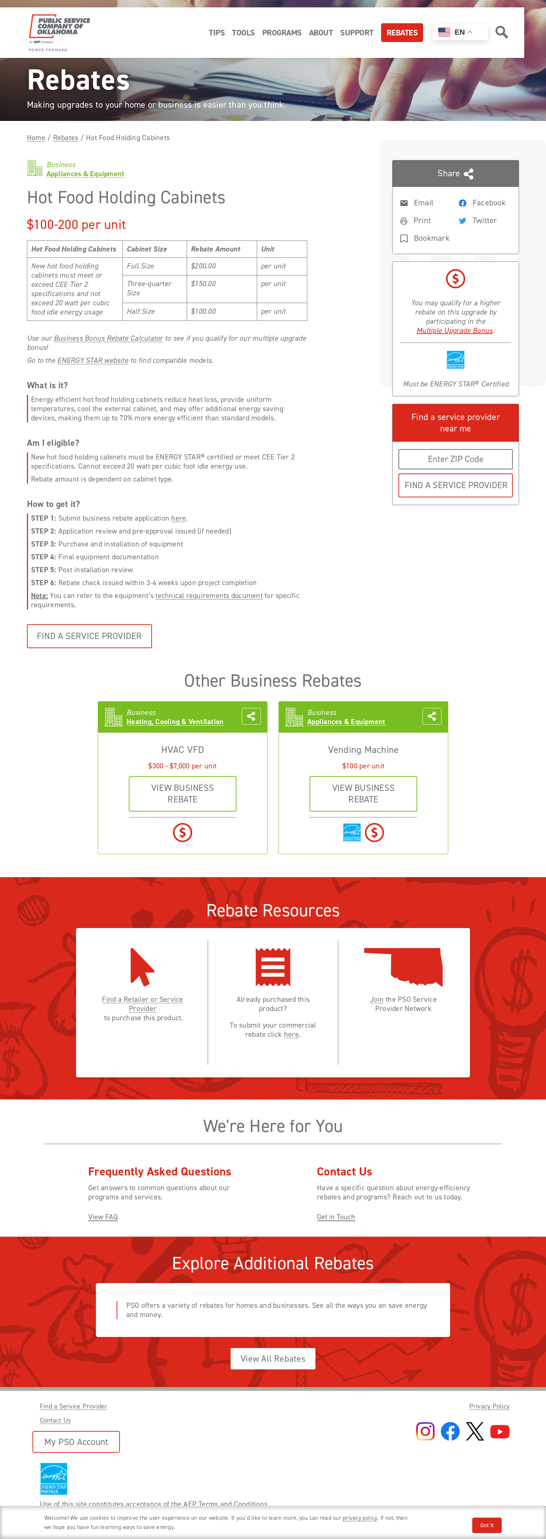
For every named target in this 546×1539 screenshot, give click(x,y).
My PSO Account (76, 1442)
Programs (282, 32)
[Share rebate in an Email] (423, 202)
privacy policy (360, 1518)
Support (357, 32)
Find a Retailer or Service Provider (142, 1004)
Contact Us (55, 1420)
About (321, 32)
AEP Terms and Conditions (225, 1504)
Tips (217, 32)
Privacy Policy (489, 1406)
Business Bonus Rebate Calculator (108, 338)
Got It (487, 1525)
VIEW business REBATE (182, 793)
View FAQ (103, 1217)
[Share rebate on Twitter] (482, 220)
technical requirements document (208, 595)
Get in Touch (336, 1217)
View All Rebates (273, 1359)
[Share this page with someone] (455, 207)
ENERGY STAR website (92, 360)
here (178, 518)
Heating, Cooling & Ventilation (175, 721)
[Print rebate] (423, 220)
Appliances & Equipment (346, 721)
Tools (243, 32)
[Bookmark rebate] (423, 237)
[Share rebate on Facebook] (482, 202)
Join (377, 999)
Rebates (402, 32)
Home (36, 137)
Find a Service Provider (89, 636)
